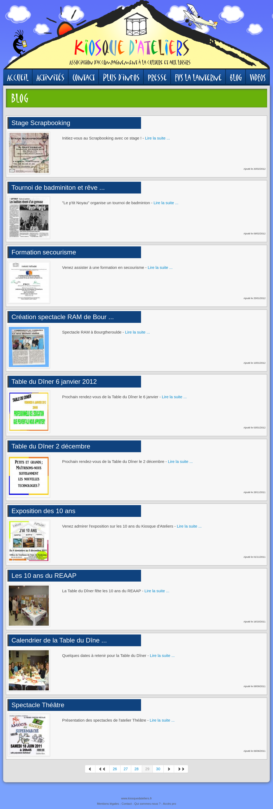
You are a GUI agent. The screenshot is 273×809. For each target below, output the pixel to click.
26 (115, 769)
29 (147, 769)
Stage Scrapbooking (40, 122)
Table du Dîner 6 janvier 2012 (54, 381)
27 (126, 769)
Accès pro (169, 803)
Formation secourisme (43, 252)
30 (158, 769)
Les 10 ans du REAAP (44, 575)
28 (136, 769)
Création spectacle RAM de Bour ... (62, 316)
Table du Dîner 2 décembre (50, 446)
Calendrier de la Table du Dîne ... (59, 640)
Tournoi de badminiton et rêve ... (58, 187)
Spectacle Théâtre (37, 705)
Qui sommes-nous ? (147, 803)
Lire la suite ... (157, 138)
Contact (127, 803)
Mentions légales (108, 803)
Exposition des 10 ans (43, 510)
